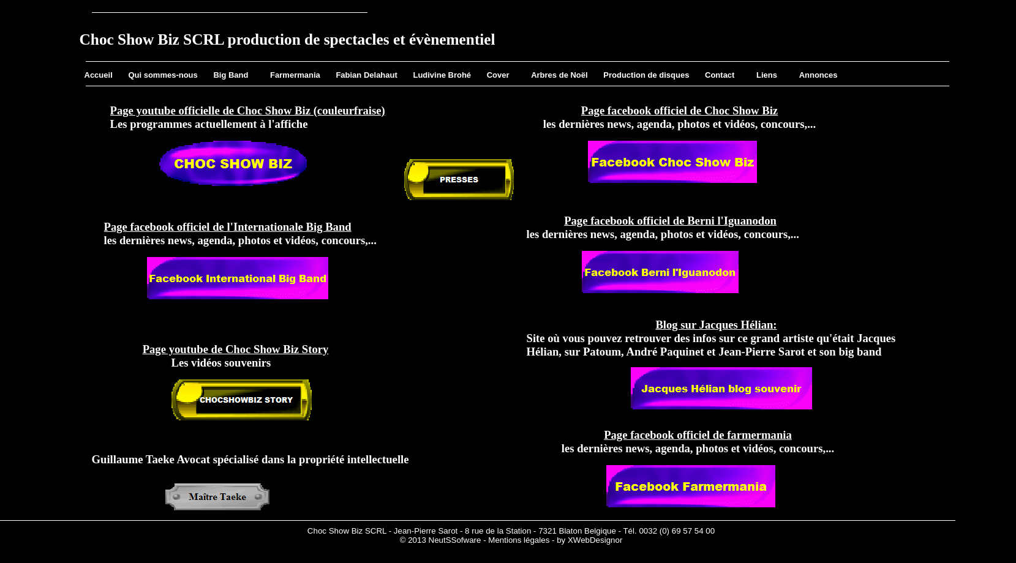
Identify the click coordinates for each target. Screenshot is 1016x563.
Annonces (818, 75)
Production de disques (646, 75)
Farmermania (295, 75)
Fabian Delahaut (366, 75)
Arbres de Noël (559, 75)
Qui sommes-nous (162, 75)
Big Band (230, 75)
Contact (719, 75)
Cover (498, 75)
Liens (766, 75)
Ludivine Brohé (442, 75)
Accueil (99, 75)
